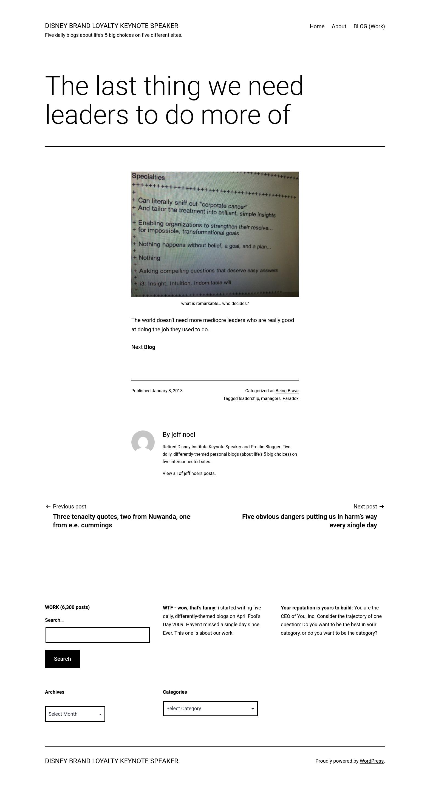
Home (317, 26)
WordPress (372, 761)
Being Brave (287, 390)
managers (271, 398)
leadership (249, 398)
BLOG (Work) (369, 26)
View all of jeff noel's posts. (189, 473)
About (339, 26)
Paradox (291, 398)
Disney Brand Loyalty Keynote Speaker (111, 26)
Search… (54, 620)
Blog (149, 347)
